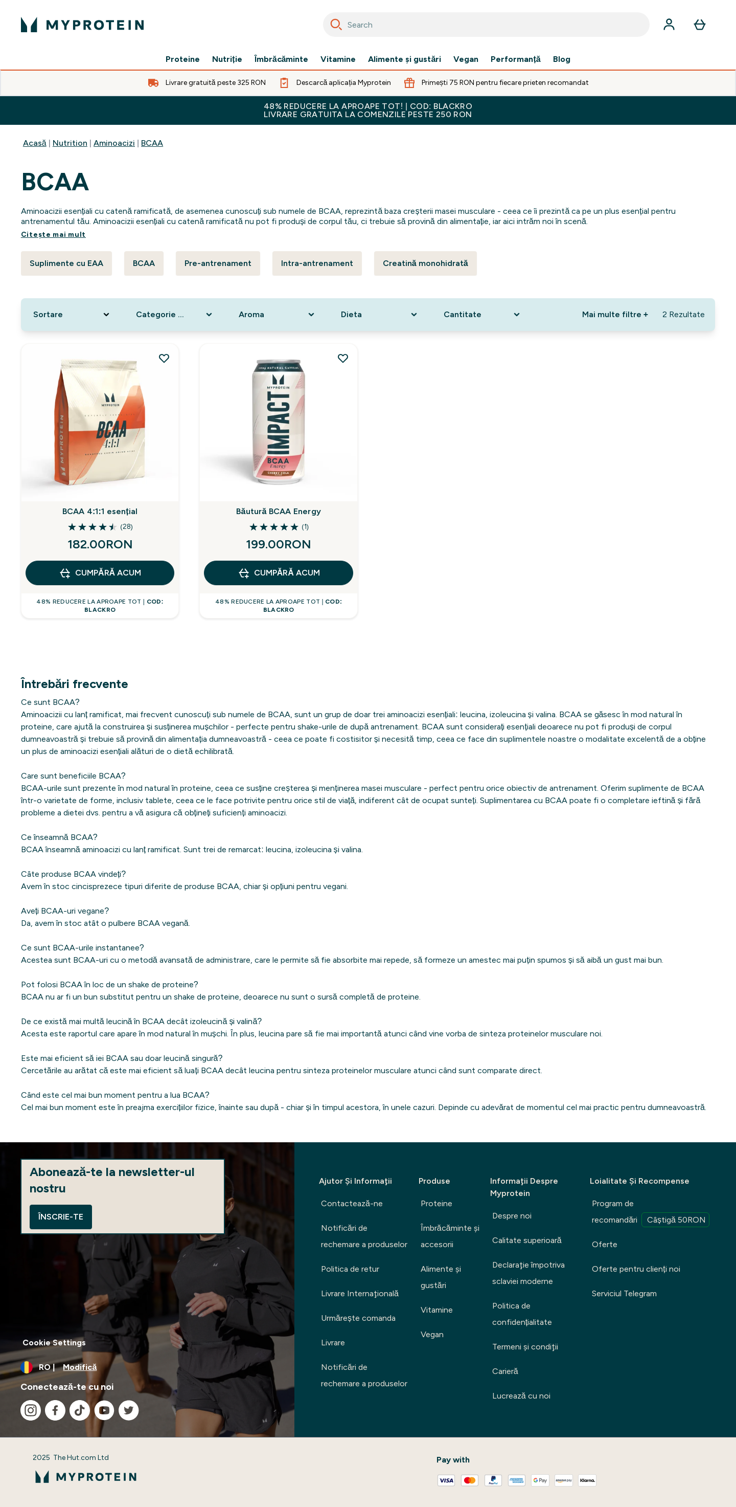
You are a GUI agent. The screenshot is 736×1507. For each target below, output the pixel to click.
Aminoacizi (114, 143)
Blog (561, 59)
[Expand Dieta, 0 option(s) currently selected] (380, 314)
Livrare (333, 1342)
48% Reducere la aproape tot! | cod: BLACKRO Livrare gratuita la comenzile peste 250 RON (368, 110)
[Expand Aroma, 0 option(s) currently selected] (278, 314)
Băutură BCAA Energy (278, 511)
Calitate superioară (527, 1240)
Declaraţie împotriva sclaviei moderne (528, 1273)
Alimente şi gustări (404, 59)
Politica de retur (350, 1269)
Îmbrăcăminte (282, 59)
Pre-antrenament (218, 263)
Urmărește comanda (358, 1318)
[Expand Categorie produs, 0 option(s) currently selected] (175, 314)
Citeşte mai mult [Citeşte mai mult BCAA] (53, 234)
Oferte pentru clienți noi (636, 1269)
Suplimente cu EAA (66, 263)
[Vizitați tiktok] (80, 1410)
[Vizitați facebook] (55, 1410)
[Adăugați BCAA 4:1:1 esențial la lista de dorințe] (164, 358)
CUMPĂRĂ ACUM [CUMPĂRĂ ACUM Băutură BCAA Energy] (279, 573)
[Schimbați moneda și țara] (147, 1367)
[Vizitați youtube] (104, 1410)
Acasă (35, 143)
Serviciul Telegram (624, 1293)
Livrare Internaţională (360, 1293)
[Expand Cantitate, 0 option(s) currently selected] (482, 314)
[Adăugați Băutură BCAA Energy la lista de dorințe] (343, 358)
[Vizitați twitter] (129, 1410)
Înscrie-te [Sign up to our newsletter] (60, 1217)
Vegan (465, 59)
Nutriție (227, 59)
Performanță (515, 59)
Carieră (505, 1371)
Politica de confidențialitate (522, 1314)
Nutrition (70, 143)
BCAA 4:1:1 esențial (100, 511)
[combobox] (486, 24)
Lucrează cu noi (521, 1396)
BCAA (152, 143)
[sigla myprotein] (82, 24)
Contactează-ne (352, 1203)
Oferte (604, 1244)
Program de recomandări (650, 1213)
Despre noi (512, 1216)
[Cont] (669, 24)
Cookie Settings (54, 1342)
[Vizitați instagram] (30, 1410)
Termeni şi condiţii (525, 1346)
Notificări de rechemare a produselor (364, 1236)
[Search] (336, 24)
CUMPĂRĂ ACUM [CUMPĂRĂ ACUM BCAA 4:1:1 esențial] (100, 573)
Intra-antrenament (317, 263)
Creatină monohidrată (425, 263)
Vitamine (338, 59)
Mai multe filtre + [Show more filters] (615, 314)
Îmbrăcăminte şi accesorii (450, 1236)
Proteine (183, 59)
